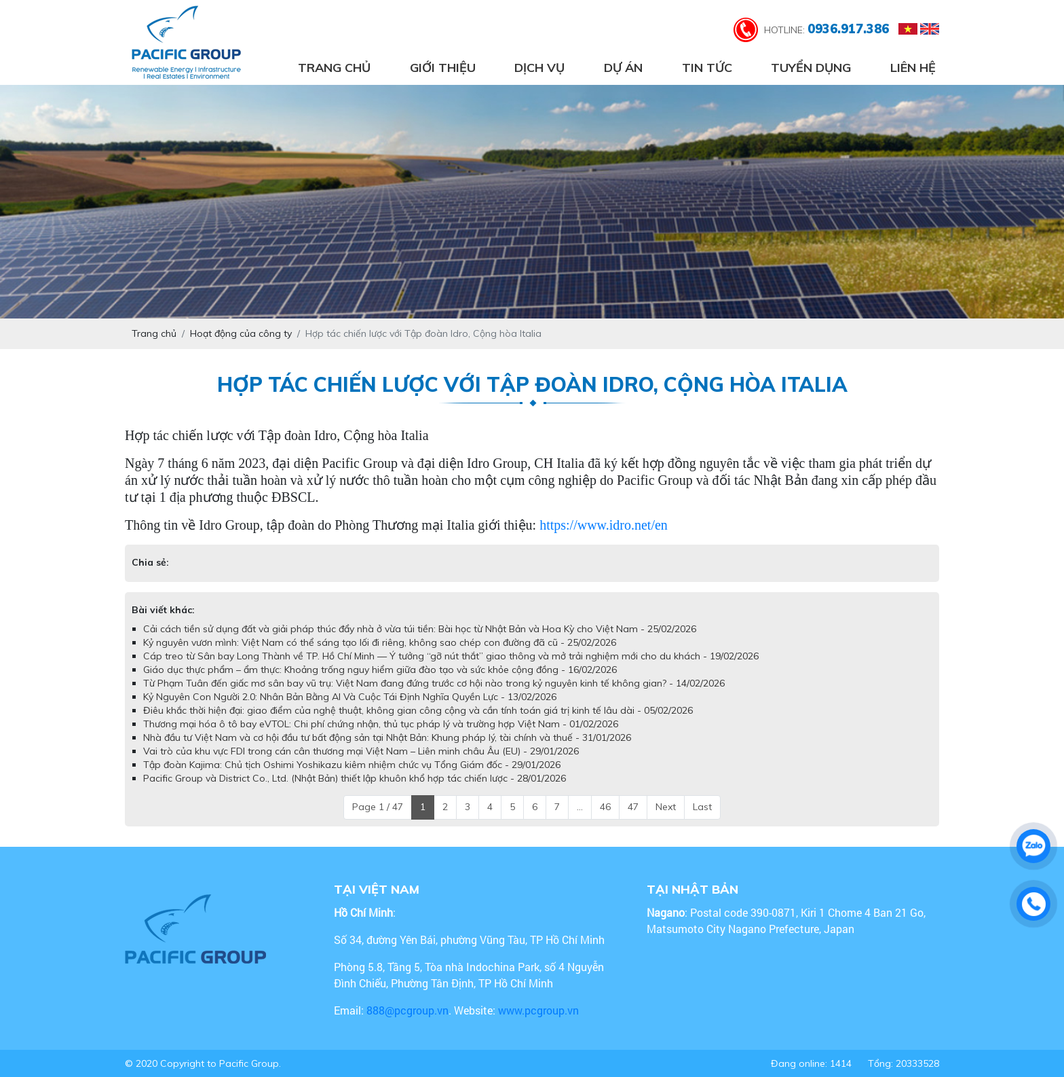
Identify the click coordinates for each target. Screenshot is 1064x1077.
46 (605, 807)
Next (666, 807)
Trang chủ (334, 67)
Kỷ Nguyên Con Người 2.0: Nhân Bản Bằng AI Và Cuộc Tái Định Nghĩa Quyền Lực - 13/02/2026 (349, 697)
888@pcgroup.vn (407, 1010)
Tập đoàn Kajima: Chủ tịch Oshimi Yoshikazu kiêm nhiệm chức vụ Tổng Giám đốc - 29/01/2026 (351, 765)
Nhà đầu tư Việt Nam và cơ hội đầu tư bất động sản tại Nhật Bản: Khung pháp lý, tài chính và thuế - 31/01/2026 (387, 737)
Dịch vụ (539, 67)
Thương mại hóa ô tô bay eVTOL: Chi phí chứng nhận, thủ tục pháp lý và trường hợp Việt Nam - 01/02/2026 (380, 724)
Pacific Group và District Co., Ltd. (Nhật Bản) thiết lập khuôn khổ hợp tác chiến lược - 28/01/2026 (354, 778)
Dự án (623, 67)
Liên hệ (913, 67)
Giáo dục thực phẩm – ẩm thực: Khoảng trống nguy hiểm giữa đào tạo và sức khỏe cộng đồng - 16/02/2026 (380, 669)
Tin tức (707, 67)
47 (633, 807)
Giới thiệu (443, 67)
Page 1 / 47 (377, 807)
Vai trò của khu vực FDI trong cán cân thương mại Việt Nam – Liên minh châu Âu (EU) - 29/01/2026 (361, 751)
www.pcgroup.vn (540, 1010)
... (580, 807)
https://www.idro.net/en (603, 524)
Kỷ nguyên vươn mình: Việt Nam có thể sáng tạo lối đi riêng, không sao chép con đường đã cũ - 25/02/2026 (379, 642)
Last (702, 807)
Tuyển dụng (811, 67)
